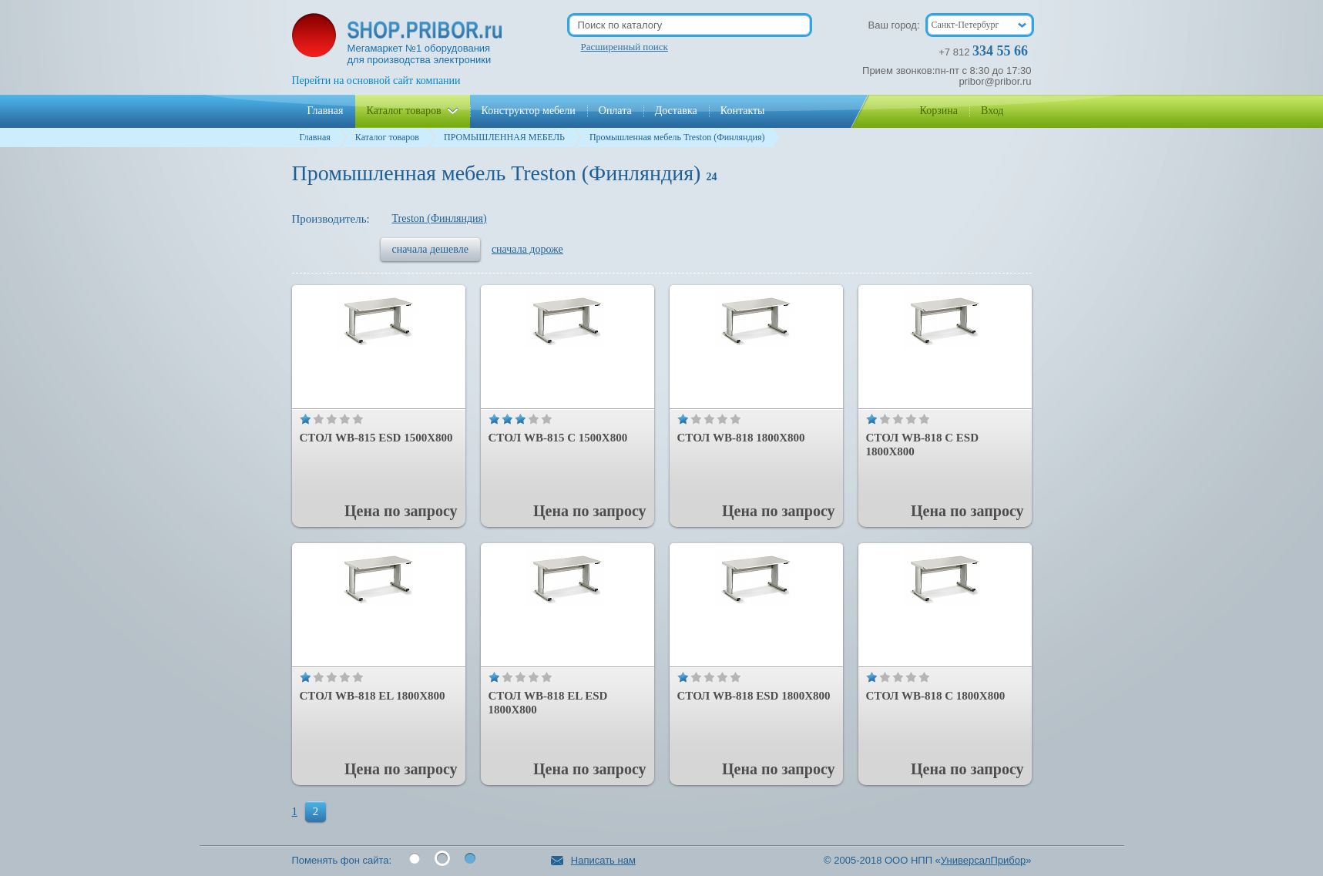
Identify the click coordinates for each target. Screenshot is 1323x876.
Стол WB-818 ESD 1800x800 (754, 696)
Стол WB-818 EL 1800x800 (372, 696)
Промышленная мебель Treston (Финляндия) (677, 137)
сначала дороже (527, 249)
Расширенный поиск (624, 46)
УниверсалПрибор (983, 860)
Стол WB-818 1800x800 (741, 437)
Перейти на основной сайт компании (376, 80)
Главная (315, 137)
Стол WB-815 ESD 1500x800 (376, 437)
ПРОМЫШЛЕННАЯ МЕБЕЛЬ (504, 137)
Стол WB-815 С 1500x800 (558, 437)
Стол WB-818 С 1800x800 (936, 696)
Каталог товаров (387, 137)
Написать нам (593, 860)
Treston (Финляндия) (439, 218)
